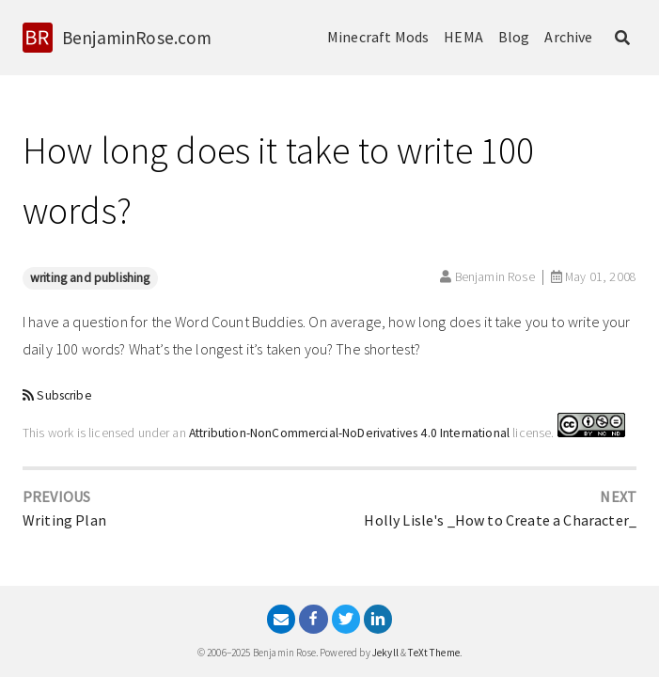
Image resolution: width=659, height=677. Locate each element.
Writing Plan (64, 520)
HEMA (463, 36)
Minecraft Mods (378, 36)
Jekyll (385, 652)
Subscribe (64, 395)
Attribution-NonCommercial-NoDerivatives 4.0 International (349, 433)
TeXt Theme (434, 652)
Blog (514, 36)
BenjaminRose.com (137, 37)
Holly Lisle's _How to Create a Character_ (500, 520)
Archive (568, 36)
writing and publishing (90, 278)
